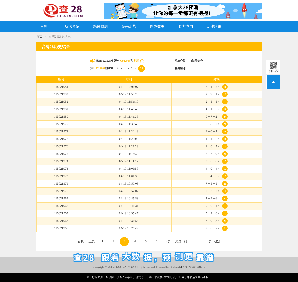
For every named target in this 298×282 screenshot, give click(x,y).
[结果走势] (197, 60)
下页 (167, 241)
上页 (92, 241)
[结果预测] (180, 68)
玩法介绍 (72, 26)
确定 (217, 241)
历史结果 (214, 26)
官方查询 (186, 26)
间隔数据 (157, 26)
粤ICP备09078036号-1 (191, 267)
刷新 (136, 60)
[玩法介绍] (180, 60)
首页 (43, 26)
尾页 (178, 241)
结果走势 (129, 26)
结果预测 (100, 26)
